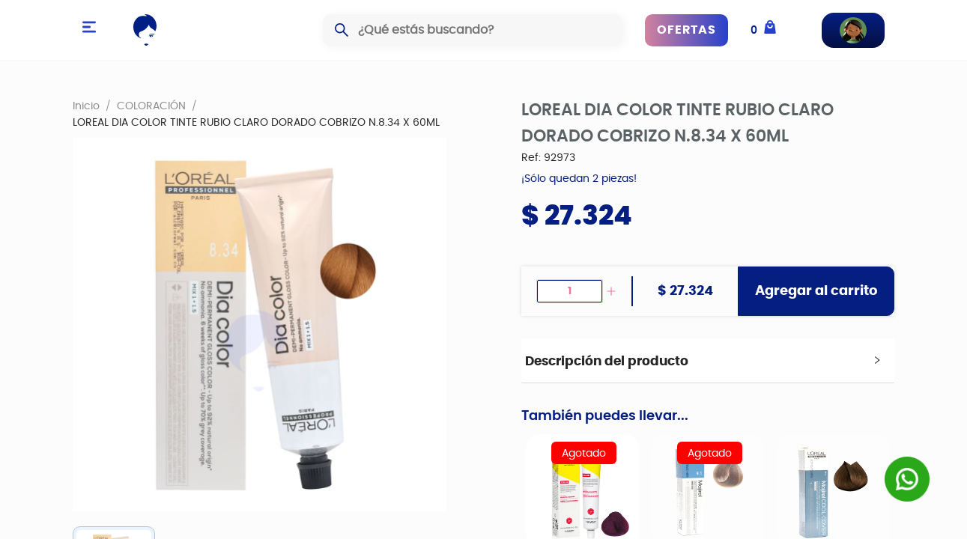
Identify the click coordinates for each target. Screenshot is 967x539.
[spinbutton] (570, 291)
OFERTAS (686, 30)
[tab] (708, 360)
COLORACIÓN (151, 105)
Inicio (86, 105)
